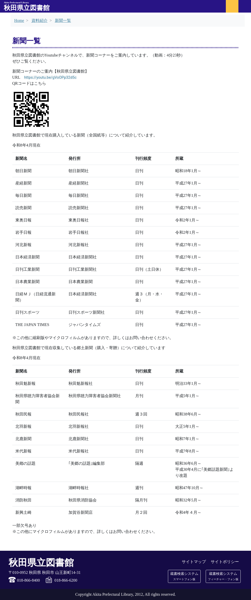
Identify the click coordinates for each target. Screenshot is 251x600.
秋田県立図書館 (27, 6)
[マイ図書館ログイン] (232, 6)
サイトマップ (194, 562)
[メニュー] (244, 6)
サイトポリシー (225, 562)
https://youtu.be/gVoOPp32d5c (50, 77)
